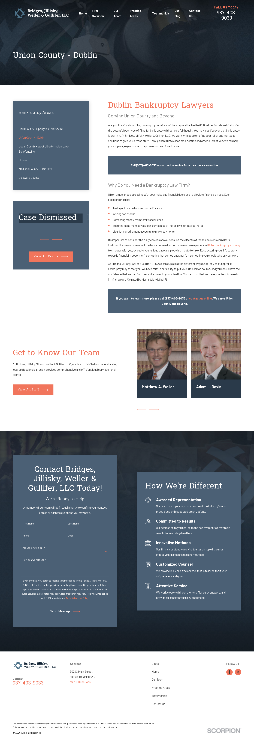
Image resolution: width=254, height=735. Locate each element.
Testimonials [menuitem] (161, 13)
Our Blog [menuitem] (177, 13)
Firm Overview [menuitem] (98, 13)
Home (155, 671)
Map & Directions (80, 682)
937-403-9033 (227, 16)
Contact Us (158, 704)
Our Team (157, 679)
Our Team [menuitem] (117, 13)
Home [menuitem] (83, 13)
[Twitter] (238, 672)
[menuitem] (51, 129)
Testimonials (159, 695)
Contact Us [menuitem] (194, 13)
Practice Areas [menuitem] (135, 13)
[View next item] (57, 239)
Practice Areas (161, 687)
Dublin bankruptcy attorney (224, 245)
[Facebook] (229, 672)
